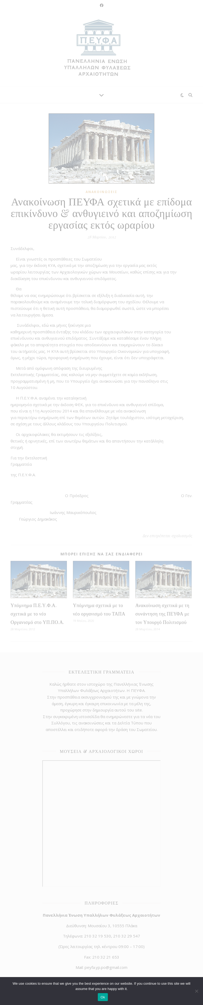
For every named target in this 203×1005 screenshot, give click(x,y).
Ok (102, 997)
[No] (196, 991)
